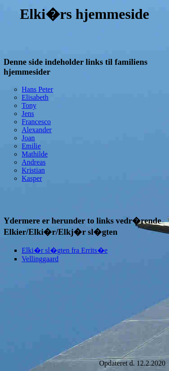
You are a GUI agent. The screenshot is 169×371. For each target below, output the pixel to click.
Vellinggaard (40, 259)
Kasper (32, 178)
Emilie (31, 146)
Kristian (33, 170)
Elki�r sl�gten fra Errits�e (65, 250)
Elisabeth (35, 97)
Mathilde (35, 154)
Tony (29, 105)
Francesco (36, 121)
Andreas (34, 162)
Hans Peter (37, 89)
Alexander (37, 130)
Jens (28, 113)
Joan (28, 138)
